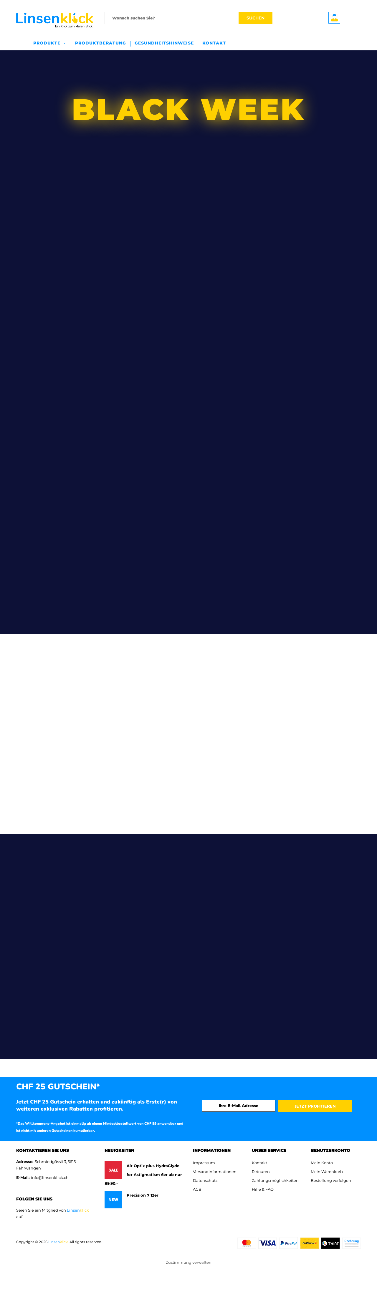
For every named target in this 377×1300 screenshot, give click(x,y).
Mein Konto (322, 1162)
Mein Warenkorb (327, 1171)
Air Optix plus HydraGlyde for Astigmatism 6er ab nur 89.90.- (143, 1174)
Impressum (204, 1162)
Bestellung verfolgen (331, 1180)
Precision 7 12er (142, 1195)
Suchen (255, 18)
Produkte (46, 43)
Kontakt (214, 43)
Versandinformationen (215, 1171)
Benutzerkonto (334, 18)
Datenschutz (205, 1180)
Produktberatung (100, 43)
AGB (197, 1189)
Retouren (261, 1171)
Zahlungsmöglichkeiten (275, 1180)
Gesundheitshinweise (164, 43)
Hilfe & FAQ (263, 1189)
